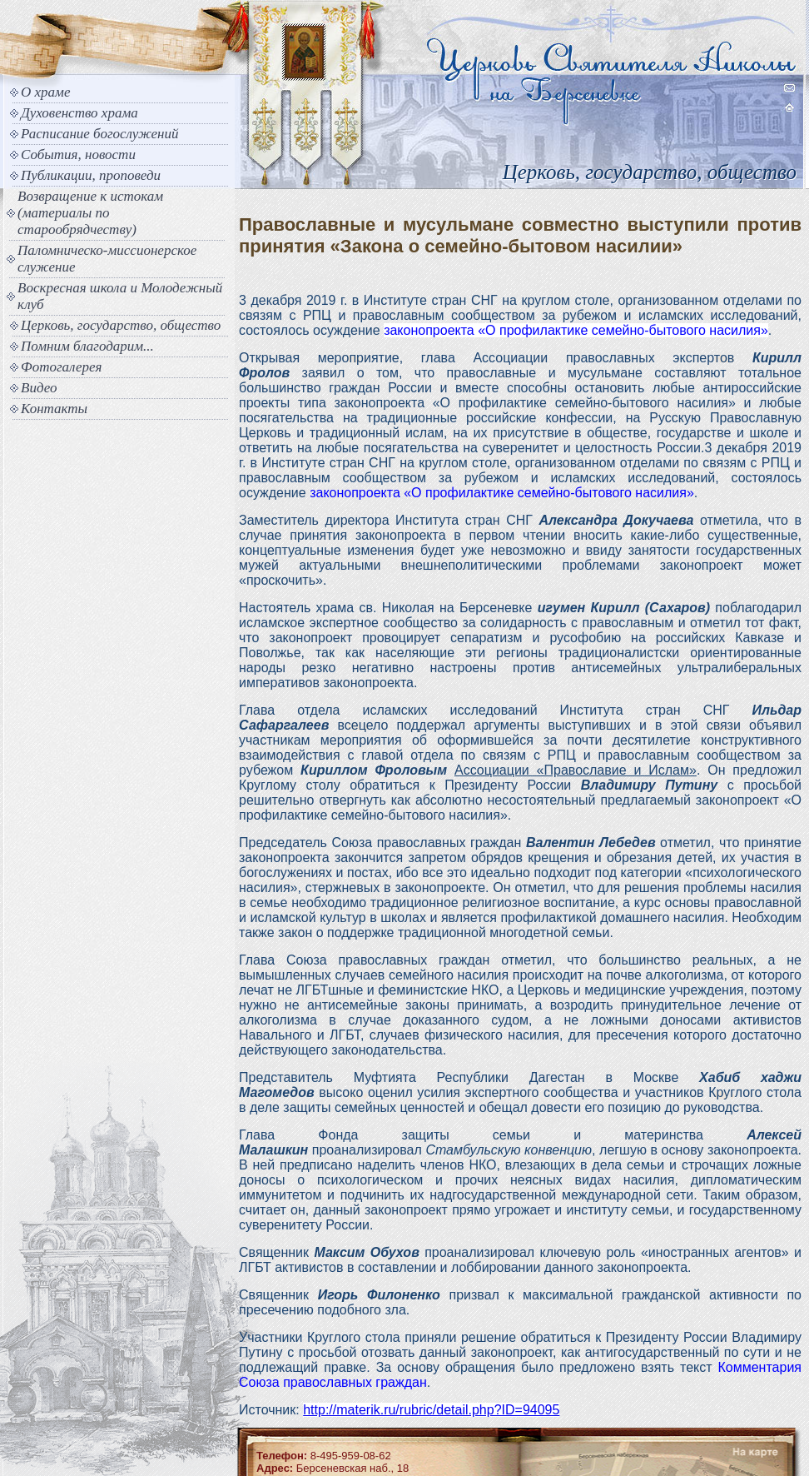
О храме (45, 92)
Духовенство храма (79, 113)
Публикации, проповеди (91, 175)
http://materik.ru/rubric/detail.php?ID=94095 (431, 1410)
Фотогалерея (61, 367)
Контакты (54, 408)
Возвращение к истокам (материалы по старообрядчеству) (90, 212)
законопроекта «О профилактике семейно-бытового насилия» (576, 330)
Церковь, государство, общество (121, 325)
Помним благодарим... (87, 346)
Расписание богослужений (100, 134)
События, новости (78, 154)
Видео (39, 388)
